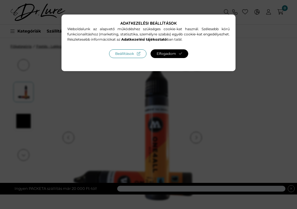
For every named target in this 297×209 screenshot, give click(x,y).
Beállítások (124, 53)
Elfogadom (166, 53)
